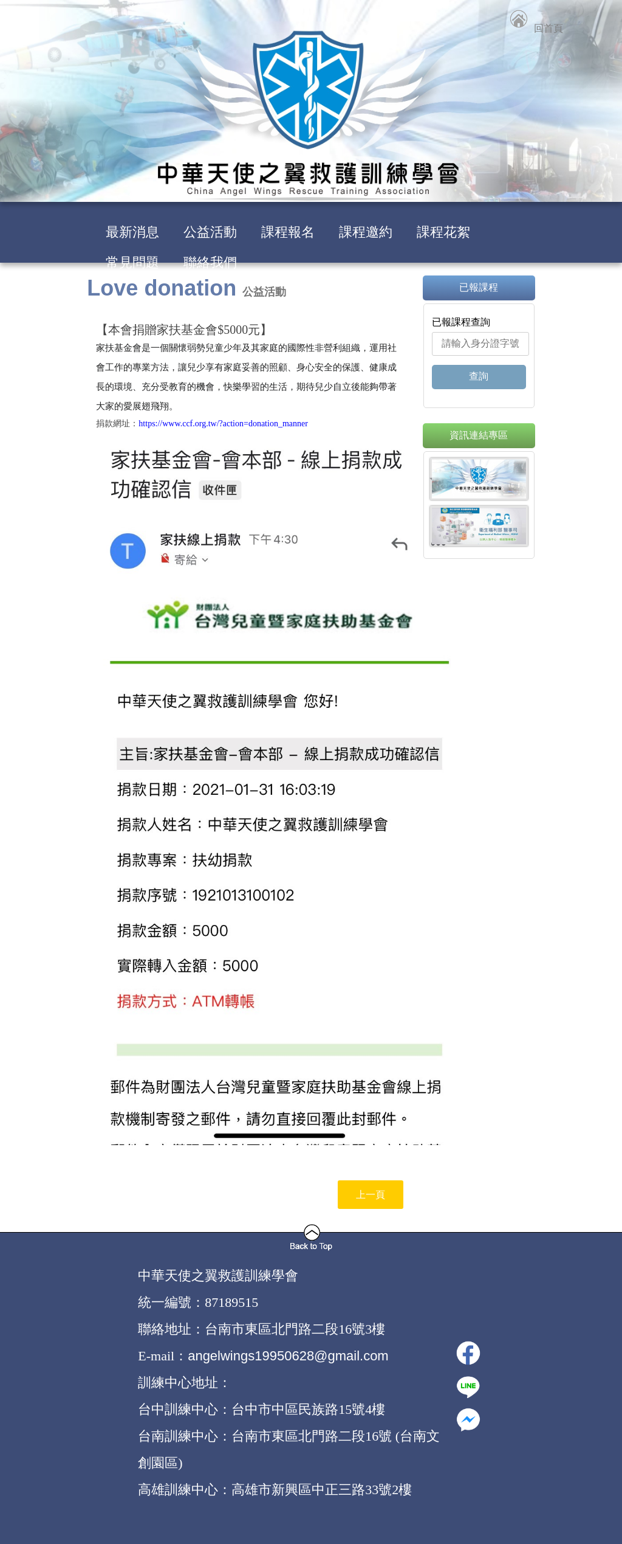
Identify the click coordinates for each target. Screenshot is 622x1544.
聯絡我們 (210, 262)
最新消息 (132, 232)
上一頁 (370, 1194)
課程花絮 (443, 232)
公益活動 (210, 232)
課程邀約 (365, 232)
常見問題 (132, 262)
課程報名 (288, 232)
